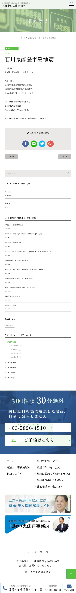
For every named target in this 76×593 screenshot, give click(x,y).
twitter (42, 143)
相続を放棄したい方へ (50, 480)
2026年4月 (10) (16, 346)
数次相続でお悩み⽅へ (50, 486)
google (50, 143)
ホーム (11, 461)
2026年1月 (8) (15, 357)
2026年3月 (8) (15, 350)
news (10, 49)
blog (38, 205)
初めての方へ (14, 473)
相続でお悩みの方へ (48, 461)
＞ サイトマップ (38, 552)
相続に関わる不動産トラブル (54, 473)
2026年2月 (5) (15, 353)
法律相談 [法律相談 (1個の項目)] (9, 325)
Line (34, 143)
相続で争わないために (50, 467)
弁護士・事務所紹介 (18, 467)
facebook (25, 143)
